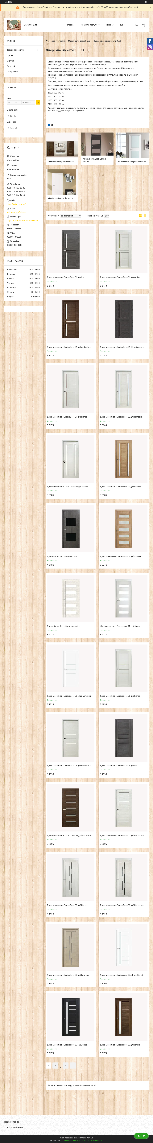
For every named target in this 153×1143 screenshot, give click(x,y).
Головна (69, 25)
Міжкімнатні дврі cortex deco (61, 161)
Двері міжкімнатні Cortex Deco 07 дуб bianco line (122, 835)
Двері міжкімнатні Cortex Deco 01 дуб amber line (69, 347)
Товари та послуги (88, 25)
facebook (11, 66)
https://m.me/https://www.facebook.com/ (23, 220)
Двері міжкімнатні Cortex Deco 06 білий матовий (69, 696)
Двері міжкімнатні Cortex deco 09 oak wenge (67, 1045)
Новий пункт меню (15, 1127)
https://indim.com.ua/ (16, 204)
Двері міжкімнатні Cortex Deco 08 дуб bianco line (122, 905)
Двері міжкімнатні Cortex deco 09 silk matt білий (121, 975)
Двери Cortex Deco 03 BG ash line (62, 556)
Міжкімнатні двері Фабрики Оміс (83, 41)
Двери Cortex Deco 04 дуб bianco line (63, 626)
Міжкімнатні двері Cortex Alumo (94, 160)
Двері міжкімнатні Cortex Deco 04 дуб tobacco (120, 556)
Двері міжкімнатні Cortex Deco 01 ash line (65, 277)
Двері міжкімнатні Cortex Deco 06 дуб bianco (120, 696)
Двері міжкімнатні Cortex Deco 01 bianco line (120, 277)
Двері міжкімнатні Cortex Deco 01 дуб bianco (67, 417)
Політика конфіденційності (93, 1140)
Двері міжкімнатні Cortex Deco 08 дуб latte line (68, 975)
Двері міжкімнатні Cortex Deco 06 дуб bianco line (69, 766)
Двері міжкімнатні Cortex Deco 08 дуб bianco (67, 905)
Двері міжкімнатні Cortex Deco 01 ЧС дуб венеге (122, 347)
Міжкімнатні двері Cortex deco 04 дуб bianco (120, 626)
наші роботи (12, 72)
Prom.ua (90, 1138)
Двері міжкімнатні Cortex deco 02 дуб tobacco (120, 487)
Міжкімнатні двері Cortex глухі (61, 198)
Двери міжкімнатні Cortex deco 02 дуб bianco (67, 487)
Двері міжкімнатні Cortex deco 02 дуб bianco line (121, 417)
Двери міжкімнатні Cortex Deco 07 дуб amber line (69, 835)
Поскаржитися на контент (71, 1140)
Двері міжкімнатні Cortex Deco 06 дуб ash (119, 766)
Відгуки (10, 61)
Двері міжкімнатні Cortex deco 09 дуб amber (120, 1045)
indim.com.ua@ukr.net (16, 212)
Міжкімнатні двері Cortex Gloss (132, 161)
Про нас (110, 25)
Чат (141, 1136)
